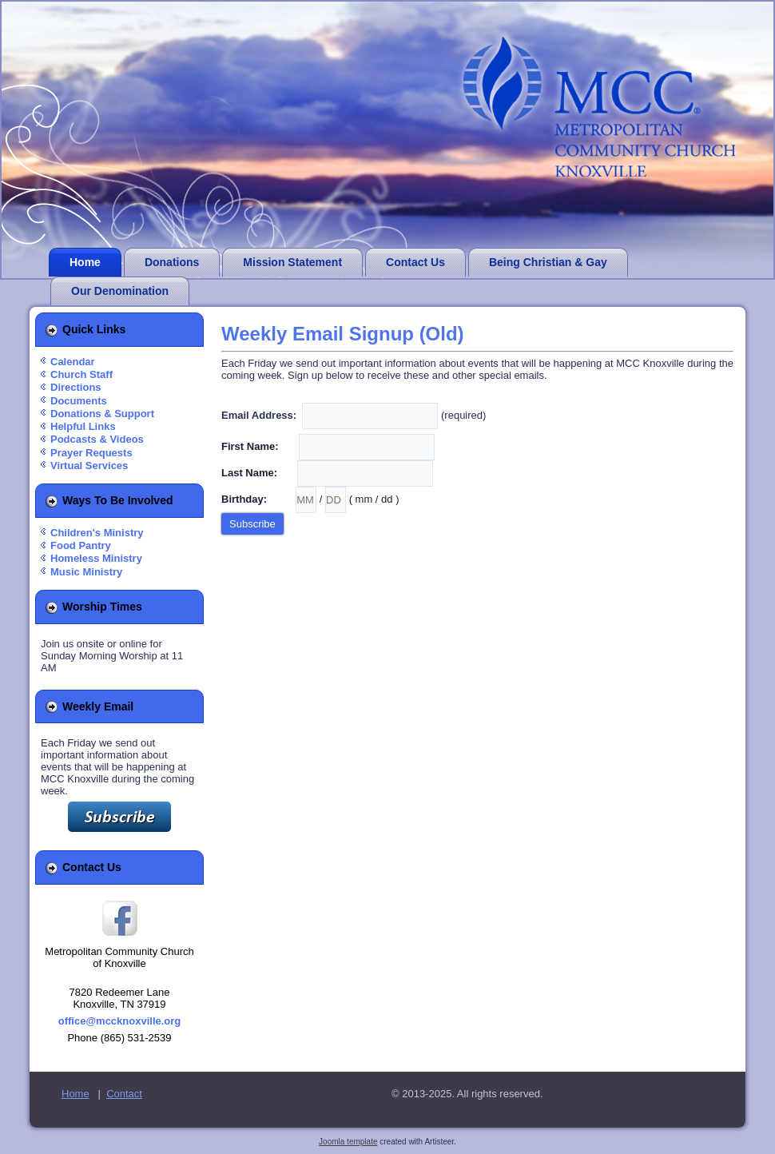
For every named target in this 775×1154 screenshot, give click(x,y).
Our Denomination (120, 291)
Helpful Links (83, 426)
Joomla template (348, 1141)
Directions (75, 387)
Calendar (72, 362)
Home (85, 262)
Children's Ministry (97, 533)
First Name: (258, 446)
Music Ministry (86, 572)
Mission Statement (292, 262)
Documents (78, 401)
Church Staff (81, 374)
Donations (172, 262)
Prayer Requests (91, 453)
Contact (124, 1094)
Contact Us (415, 262)
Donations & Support (102, 414)
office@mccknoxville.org (119, 1021)
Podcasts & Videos (97, 439)
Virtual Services (89, 466)
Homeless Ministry (96, 558)
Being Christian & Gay (548, 262)
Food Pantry (80, 545)
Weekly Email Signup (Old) (342, 333)
